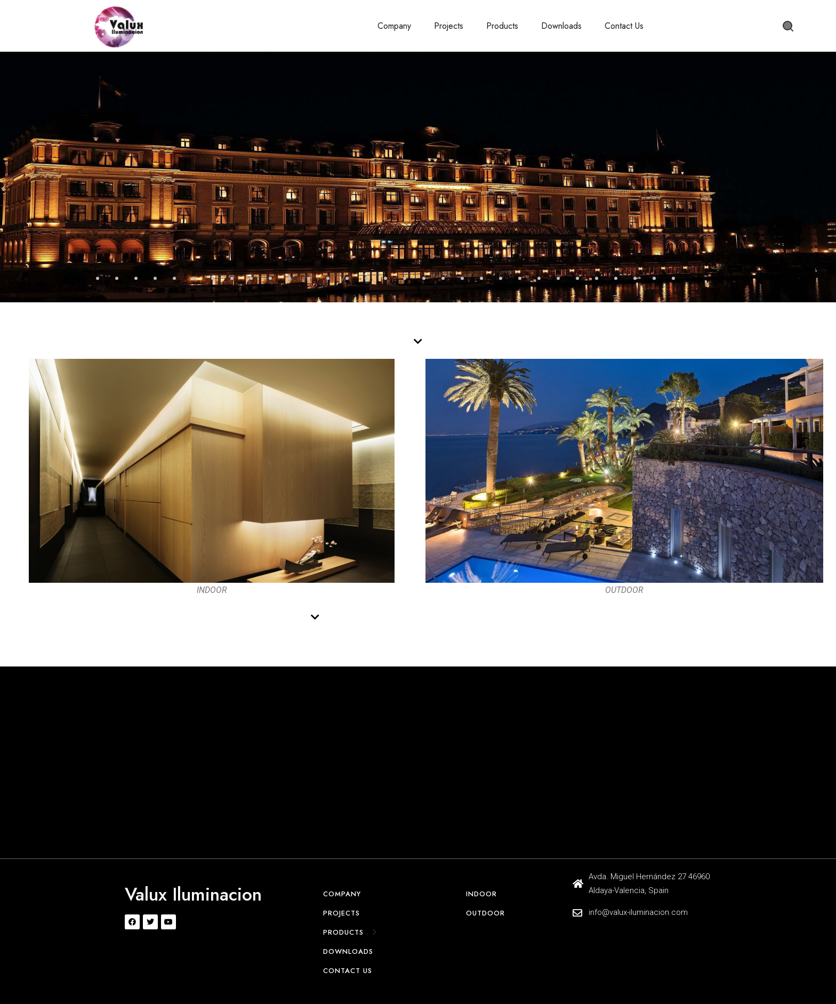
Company (394, 26)
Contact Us (624, 26)
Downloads (561, 26)
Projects (448, 26)
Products (502, 26)
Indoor (481, 894)
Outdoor (485, 913)
